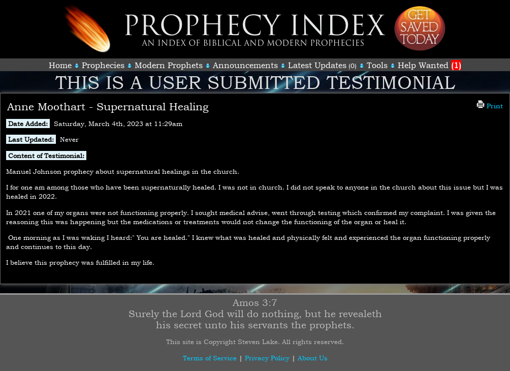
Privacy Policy (267, 357)
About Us (313, 357)
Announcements (245, 65)
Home (60, 65)
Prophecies (103, 65)
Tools (377, 65)
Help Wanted (429, 65)
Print (489, 105)
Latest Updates (317, 65)
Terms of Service (210, 357)
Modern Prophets (169, 65)
